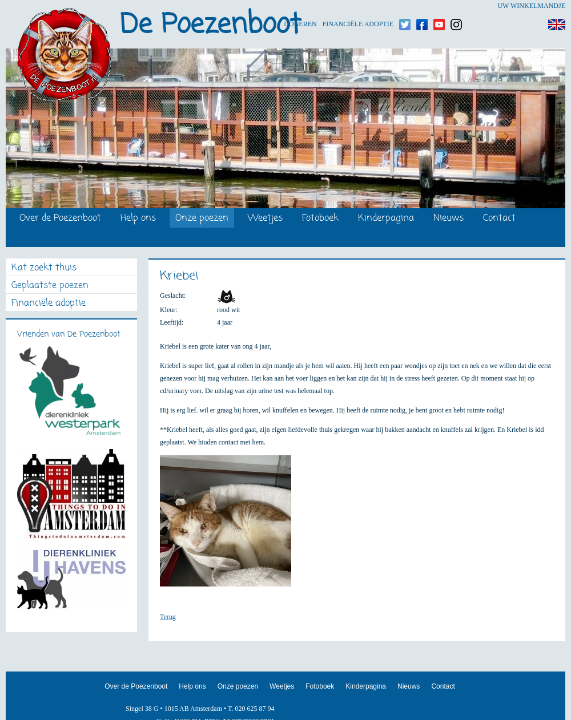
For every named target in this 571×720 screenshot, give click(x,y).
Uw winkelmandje (531, 6)
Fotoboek (320, 218)
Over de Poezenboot (60, 218)
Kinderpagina (386, 218)
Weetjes (265, 218)
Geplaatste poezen (50, 286)
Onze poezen (201, 218)
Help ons (138, 218)
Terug (168, 617)
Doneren (300, 6)
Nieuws (448, 218)
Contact (499, 218)
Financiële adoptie (358, 6)
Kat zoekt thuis (44, 268)
